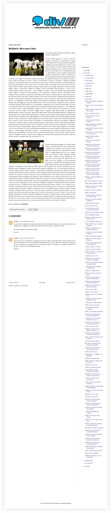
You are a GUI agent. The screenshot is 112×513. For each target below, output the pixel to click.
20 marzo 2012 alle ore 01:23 (26, 238)
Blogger (69, 503)
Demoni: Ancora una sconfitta (93, 190)
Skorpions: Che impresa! (91, 292)
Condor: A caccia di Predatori (93, 249)
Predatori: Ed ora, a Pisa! (91, 394)
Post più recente (13, 282)
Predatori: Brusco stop (91, 365)
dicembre (88, 75)
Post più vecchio (70, 282)
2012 (85, 73)
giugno (87, 91)
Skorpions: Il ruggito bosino (92, 270)
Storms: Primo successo (91, 351)
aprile (87, 96)
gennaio (87, 463)
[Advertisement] (92, 481)
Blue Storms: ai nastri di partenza (94, 428)
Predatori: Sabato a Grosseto (92, 246)
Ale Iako (16, 221)
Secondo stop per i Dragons (92, 341)
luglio (87, 88)
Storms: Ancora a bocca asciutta (93, 450)
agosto (87, 86)
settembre (88, 83)
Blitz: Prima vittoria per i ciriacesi (94, 181)
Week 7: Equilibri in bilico (92, 113)
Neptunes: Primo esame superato (94, 212)
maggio (87, 93)
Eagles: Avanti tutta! (90, 192)
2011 (85, 466)
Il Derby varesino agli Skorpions (93, 302)
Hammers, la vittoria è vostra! (93, 367)
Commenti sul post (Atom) (21, 285)
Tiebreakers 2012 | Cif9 (91, 256)
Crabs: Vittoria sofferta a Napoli (93, 183)
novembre (88, 78)
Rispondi (16, 232)
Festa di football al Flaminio (92, 215)
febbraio (87, 460)
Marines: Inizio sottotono (92, 453)
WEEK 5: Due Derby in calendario (94, 311)
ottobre (87, 80)
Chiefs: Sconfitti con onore (92, 203)
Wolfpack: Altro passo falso (92, 358)
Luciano (16, 238)
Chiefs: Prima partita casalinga (93, 236)
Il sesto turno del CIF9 (91, 205)
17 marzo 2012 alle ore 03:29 (26, 221)
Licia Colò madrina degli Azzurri (93, 221)
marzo (87, 99)
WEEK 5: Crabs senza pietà (92, 305)
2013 (85, 70)
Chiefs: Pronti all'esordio (91, 326)
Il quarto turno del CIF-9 (91, 397)
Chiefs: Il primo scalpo (91, 289)
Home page (42, 282)
